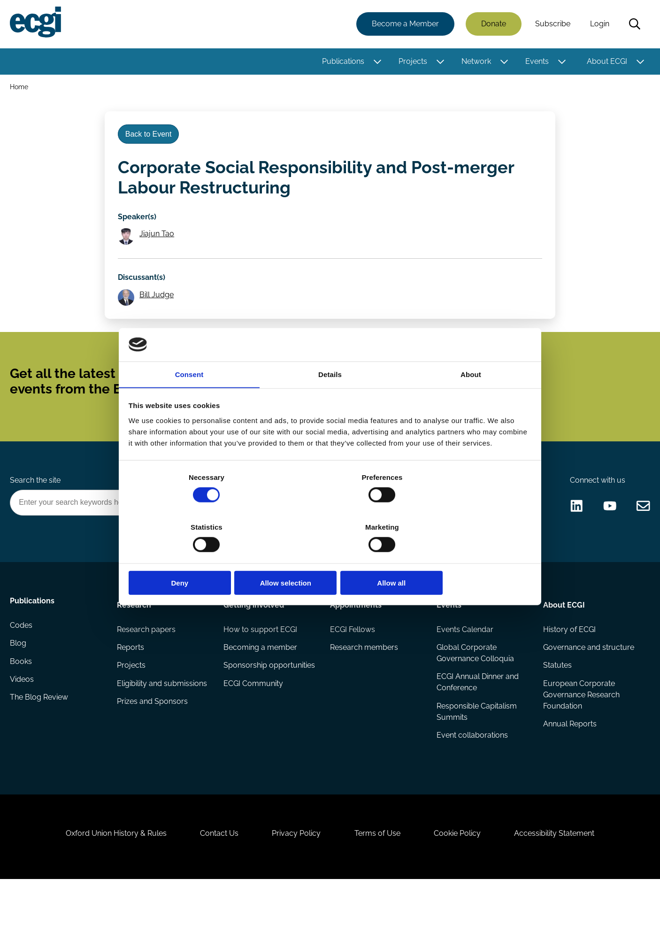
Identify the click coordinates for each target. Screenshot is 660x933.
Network (475, 62)
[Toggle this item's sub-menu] (376, 62)
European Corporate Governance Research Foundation (581, 732)
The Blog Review (40, 739)
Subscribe (551, 24)
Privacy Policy (294, 882)
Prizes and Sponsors (152, 739)
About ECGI (605, 62)
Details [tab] (330, 401)
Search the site (36, 510)
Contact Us (213, 882)
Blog (19, 683)
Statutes (557, 701)
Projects (411, 62)
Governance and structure (588, 683)
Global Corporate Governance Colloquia (475, 689)
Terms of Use (379, 882)
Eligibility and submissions (162, 720)
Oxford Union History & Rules (105, 882)
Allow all (465, 558)
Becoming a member (261, 683)
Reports (131, 683)
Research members (364, 683)
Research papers (146, 664)
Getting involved (254, 637)
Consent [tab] (189, 401)
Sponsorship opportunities (247, 707)
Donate (492, 24)
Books (22, 701)
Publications (342, 62)
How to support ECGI (261, 664)
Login (598, 24)
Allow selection (329, 558)
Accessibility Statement (564, 882)
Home (20, 89)
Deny (195, 558)
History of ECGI (569, 664)
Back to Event (151, 140)
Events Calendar (464, 664)
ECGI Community (254, 731)
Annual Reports (569, 761)
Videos (23, 720)
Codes (22, 664)
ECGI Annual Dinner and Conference (477, 719)
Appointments (356, 637)
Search (633, 25)
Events (535, 62)
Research (134, 637)
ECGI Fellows (352, 664)
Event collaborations (471, 773)
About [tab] (470, 401)
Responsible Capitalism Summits (476, 749)
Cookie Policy (463, 882)
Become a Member (403, 24)
